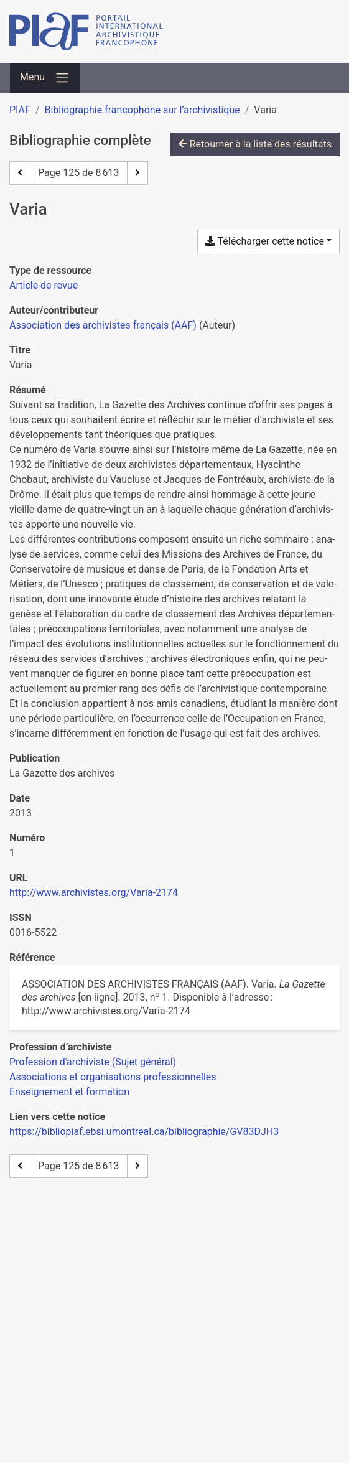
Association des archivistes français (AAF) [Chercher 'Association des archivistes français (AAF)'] (103, 325)
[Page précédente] (19, 173)
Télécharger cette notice (264, 241)
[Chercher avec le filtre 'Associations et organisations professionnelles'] (112, 1077)
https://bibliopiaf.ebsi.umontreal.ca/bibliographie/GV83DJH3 (144, 1132)
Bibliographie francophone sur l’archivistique (142, 110)
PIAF (19, 110)
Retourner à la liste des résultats (255, 144)
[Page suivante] (137, 173)
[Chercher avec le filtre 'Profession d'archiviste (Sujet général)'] (92, 1062)
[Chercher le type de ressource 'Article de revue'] (43, 285)
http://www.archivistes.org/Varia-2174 (93, 893)
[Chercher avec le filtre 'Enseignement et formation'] (69, 1092)
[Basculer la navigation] (45, 78)
